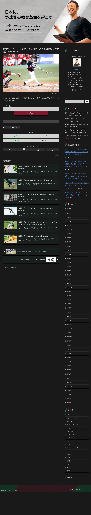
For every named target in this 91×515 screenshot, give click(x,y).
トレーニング (7, 127)
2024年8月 (68, 306)
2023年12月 (69, 341)
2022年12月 (69, 394)
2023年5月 (68, 372)
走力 (68, 496)
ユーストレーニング (73, 468)
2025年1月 (68, 284)
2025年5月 (68, 267)
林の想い (69, 482)
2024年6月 (68, 315)
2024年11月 (69, 293)
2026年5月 (68, 214)
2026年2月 (68, 227)
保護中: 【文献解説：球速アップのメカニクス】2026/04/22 (76, 127)
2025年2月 (68, 280)
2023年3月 (68, 381)
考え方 (69, 493)
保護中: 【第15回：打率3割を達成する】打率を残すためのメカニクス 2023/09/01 (77, 181)
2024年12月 (69, 289)
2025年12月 (69, 236)
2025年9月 (68, 249)
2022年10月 (69, 403)
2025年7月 (68, 258)
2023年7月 (68, 363)
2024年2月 (68, 333)
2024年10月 (69, 298)
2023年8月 (68, 359)
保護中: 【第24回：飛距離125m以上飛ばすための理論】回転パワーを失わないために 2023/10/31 (77, 157)
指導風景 (69, 475)
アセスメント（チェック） (75, 436)
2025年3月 (68, 276)
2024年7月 (68, 311)
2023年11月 (69, 346)
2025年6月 (68, 262)
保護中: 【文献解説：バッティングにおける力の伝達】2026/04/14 (76, 142)
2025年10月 (69, 245)
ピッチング (70, 461)
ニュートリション (72, 454)
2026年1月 (68, 232)
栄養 (68, 486)
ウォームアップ (72, 439)
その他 (69, 432)
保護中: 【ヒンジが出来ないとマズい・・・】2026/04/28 (76, 120)
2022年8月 (68, 412)
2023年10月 (69, 350)
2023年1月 (68, 390)
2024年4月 (68, 324)
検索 (66, 98)
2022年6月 (68, 420)
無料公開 (69, 489)
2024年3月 (68, 328)
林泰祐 (76, 70)
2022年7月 (68, 416)
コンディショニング (73, 443)
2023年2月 (68, 385)
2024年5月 (68, 319)
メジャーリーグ (72, 464)
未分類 (69, 479)
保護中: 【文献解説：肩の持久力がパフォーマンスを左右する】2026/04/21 (76, 134)
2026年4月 (68, 219)
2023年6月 (68, 368)
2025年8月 (68, 254)
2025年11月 (69, 241)
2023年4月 (68, 376)
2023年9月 (68, 355)
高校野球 (69, 500)
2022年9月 (68, 407)
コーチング (70, 447)
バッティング (15, 127)
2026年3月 (68, 223)
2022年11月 (69, 398)
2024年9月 (68, 302)
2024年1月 (68, 337)
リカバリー (70, 471)
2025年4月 (68, 271)
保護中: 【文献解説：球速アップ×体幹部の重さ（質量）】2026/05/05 (77, 114)
